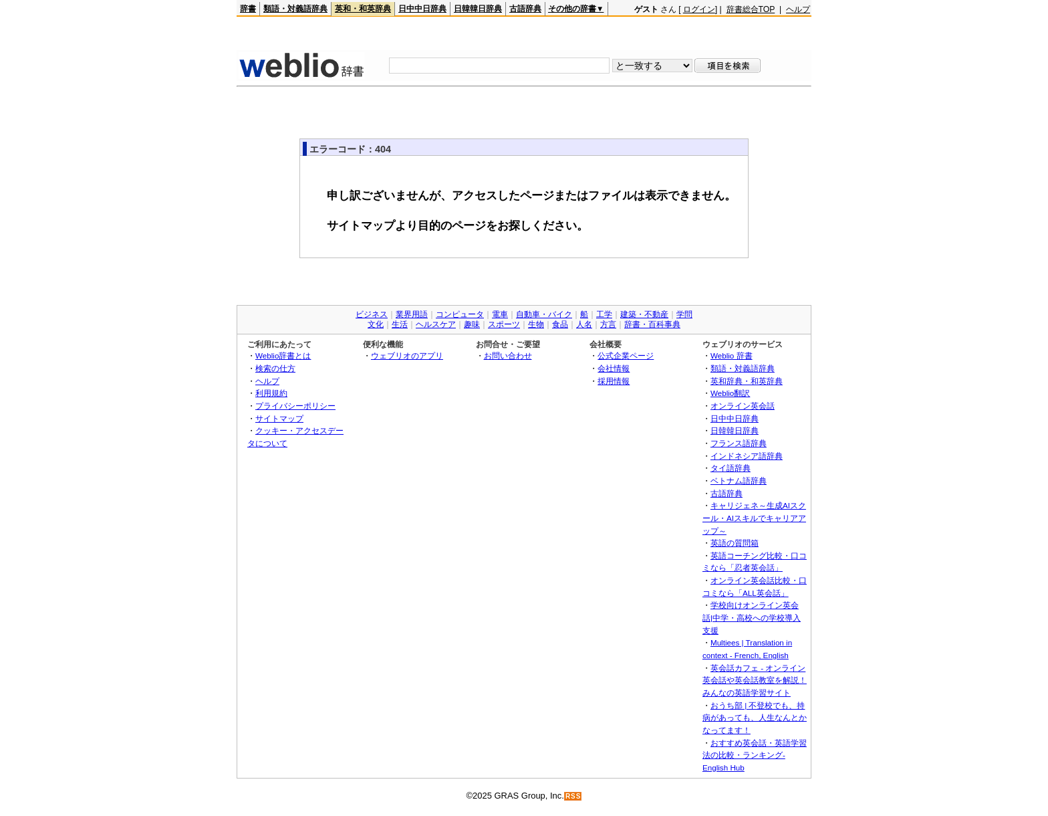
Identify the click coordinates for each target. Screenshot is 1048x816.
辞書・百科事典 (652, 324)
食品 (560, 324)
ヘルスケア (436, 324)
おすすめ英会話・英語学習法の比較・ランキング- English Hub (754, 755)
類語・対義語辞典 (295, 9)
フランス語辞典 (738, 443)
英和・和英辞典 (363, 9)
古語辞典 (525, 9)
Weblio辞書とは (283, 355)
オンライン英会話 (742, 405)
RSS (573, 796)
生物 (536, 324)
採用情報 (614, 381)
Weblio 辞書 (731, 355)
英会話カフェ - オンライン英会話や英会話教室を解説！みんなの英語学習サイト (754, 680)
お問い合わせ (508, 355)
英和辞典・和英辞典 (746, 381)
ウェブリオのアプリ (407, 355)
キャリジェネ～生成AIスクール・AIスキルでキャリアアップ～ (754, 517)
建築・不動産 (644, 314)
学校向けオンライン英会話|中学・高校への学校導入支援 (751, 617)
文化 (376, 324)
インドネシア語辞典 (746, 455)
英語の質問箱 (734, 542)
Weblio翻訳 (730, 393)
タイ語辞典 (730, 468)
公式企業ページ (626, 355)
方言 (608, 324)
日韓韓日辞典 (478, 9)
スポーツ (504, 324)
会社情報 (614, 368)
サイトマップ (279, 418)
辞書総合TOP (751, 9)
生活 (400, 324)
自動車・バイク (544, 314)
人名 (584, 324)
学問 (684, 314)
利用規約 (271, 393)
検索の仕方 (275, 368)
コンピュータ (460, 314)
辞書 (248, 9)
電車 (500, 314)
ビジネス (372, 314)
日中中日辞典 (422, 9)
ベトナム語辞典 (738, 480)
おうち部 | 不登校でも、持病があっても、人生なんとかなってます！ (754, 717)
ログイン (699, 9)
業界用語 (412, 314)
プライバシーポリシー (295, 405)
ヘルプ (798, 9)
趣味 (472, 324)
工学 (604, 314)
